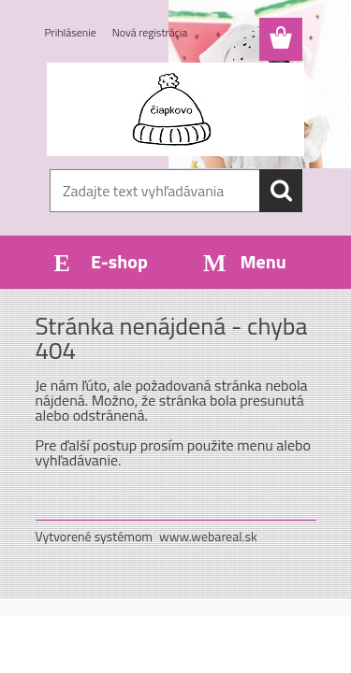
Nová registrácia (150, 32)
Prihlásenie (70, 32)
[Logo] (175, 109)
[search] (280, 190)
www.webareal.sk (208, 536)
